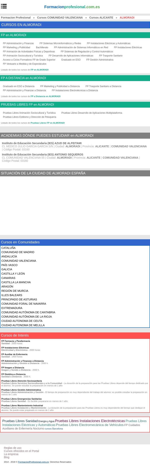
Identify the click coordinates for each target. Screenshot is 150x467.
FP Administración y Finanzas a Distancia (24, 90)
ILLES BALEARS (11, 295)
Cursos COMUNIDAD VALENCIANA (60, 17)
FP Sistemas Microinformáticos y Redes (60, 43)
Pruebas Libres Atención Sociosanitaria (21, 381)
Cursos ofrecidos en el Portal (21, 451)
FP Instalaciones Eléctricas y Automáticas (108, 43)
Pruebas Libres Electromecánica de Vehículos (90, 425)
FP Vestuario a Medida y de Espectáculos (24, 64)
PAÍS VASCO (9, 265)
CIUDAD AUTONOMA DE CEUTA (21, 320)
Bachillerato (42, 47)
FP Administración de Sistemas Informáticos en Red (81, 47)
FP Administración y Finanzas (18, 43)
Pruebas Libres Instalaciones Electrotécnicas (90, 421)
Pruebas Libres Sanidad (20, 421)
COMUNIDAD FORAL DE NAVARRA (23, 303)
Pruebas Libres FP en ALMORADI (48, 123)
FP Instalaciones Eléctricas (128, 47)
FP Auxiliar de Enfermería (14, 354)
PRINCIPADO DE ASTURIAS (19, 299)
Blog (6, 457)
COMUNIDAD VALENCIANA (18, 260)
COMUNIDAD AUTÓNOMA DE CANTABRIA (28, 312)
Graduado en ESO (71, 59)
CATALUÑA (8, 247)
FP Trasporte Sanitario (110, 55)
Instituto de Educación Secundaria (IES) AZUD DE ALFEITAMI (42, 143)
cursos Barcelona (54, 428)
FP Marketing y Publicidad (16, 47)
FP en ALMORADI (13, 35)
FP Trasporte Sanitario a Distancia (103, 86)
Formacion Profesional (16, 17)
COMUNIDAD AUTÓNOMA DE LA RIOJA (26, 316)
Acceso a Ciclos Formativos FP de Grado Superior (29, 59)
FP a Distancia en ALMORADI (46, 96)
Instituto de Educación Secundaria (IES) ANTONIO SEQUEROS (42, 154)
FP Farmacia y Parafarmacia (15, 341)
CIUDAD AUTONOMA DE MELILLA (23, 325)
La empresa (11, 454)
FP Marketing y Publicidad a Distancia (60, 86)
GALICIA (6, 269)
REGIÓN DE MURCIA (14, 290)
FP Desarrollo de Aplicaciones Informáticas (71, 55)
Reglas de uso (12, 447)
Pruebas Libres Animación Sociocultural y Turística (29, 113)
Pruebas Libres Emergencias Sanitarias (21, 399)
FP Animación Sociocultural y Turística (23, 55)
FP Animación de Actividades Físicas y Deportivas (29, 51)
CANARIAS (8, 277)
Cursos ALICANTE (101, 17)
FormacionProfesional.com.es (33, 462)
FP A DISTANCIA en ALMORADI (23, 78)
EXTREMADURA (11, 308)
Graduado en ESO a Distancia (18, 86)
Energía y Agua (46, 421)
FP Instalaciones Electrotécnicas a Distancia (75, 90)
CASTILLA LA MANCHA (16, 282)
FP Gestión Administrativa (99, 59)
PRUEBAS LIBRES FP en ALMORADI (27, 104)
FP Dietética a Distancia (13, 374)
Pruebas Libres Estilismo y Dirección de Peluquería (29, 117)
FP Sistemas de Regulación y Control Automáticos (87, 51)
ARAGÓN (7, 286)
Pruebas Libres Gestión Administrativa (21, 390)
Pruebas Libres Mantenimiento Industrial (22, 405)
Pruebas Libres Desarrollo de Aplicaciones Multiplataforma (91, 113)
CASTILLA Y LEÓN (13, 273)
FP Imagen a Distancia (12, 367)
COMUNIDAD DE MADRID (17, 252)
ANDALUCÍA (9, 256)
